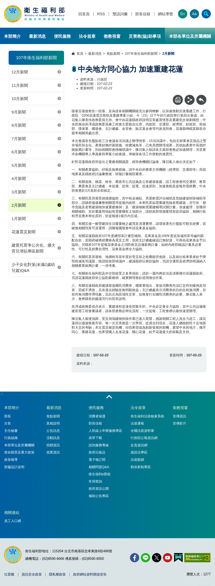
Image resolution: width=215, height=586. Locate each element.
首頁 (80, 53)
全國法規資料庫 (142, 430)
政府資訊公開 (99, 488)
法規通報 (137, 423)
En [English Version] (182, 14)
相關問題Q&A (99, 467)
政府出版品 (97, 452)
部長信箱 (142, 14)
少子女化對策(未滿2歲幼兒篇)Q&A (33, 267)
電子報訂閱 (97, 459)
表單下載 (95, 438)
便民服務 (62, 36)
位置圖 (9, 574)
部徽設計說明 (14, 467)
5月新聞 (19, 165)
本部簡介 (12, 36)
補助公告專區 (99, 496)
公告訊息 (53, 430)
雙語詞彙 (120, 14)
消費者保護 (97, 416)
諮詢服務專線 (99, 445)
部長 (7, 416)
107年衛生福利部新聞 (141, 53)
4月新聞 (19, 178)
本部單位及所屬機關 (19, 445)
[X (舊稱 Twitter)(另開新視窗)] (156, 557)
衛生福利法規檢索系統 (147, 416)
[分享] (190, 100)
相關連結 (11, 512)
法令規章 (87, 36)
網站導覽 (165, 14)
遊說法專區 (139, 452)
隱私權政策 (57, 574)
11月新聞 (20, 85)
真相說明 (53, 423)
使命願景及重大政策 (19, 452)
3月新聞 (19, 192)
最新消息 (37, 36)
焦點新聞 (113, 53)
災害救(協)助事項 (145, 36)
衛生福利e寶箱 (100, 474)
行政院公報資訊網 (144, 438)
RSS (101, 14)
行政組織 (11, 438)
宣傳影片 (179, 423)
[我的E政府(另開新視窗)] (178, 557)
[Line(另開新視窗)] (145, 557)
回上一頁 (201, 97)
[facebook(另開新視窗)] (134, 557)
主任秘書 (11, 430)
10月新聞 (20, 98)
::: (1, 2)
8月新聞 (19, 125)
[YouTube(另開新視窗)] (167, 557)
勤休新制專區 (141, 467)
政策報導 (11, 459)
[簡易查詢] (206, 13)
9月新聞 (19, 112)
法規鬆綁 (137, 459)
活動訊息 (53, 438)
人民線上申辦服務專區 (105, 430)
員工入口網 (12, 521)
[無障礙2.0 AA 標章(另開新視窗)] (197, 557)
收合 (109, 397)
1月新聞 (19, 218)
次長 (7, 423)
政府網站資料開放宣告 (90, 574)
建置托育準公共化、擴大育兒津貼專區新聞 (33, 248)
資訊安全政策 (32, 574)
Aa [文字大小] (194, 14)
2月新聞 (19, 205)
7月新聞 (19, 139)
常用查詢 (95, 481)
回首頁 (84, 14)
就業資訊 (53, 452)
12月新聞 (20, 72)
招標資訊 (53, 445)
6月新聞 (19, 152)
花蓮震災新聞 (23, 232)
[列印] (178, 100)
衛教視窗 (112, 36)
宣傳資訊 (179, 416)
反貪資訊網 (139, 445)
